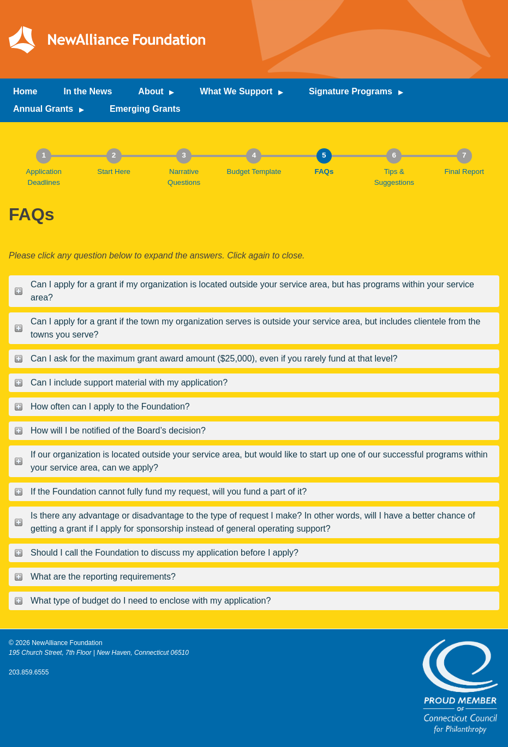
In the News (87, 91)
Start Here (113, 171)
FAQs (323, 171)
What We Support (236, 91)
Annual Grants (43, 108)
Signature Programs (350, 91)
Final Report (464, 171)
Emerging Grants (145, 108)
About (150, 91)
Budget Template (254, 171)
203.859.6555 (29, 672)
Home (25, 91)
